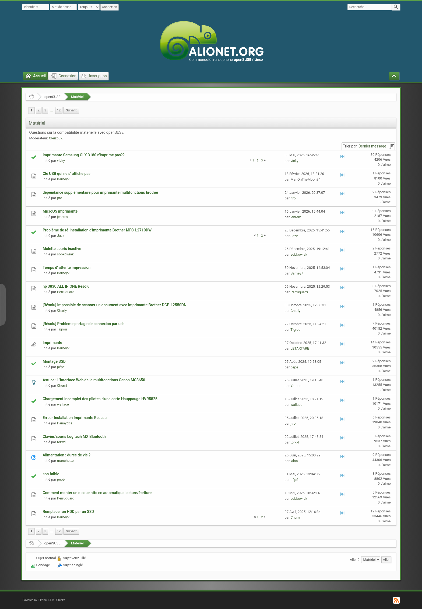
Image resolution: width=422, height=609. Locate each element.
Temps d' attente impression (66, 267)
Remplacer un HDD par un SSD (68, 511)
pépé (61, 367)
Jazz (60, 236)
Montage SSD (54, 361)
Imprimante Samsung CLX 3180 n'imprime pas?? (83, 155)
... (51, 110)
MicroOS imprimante (60, 211)
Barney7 (63, 179)
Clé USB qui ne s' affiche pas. (67, 173)
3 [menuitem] (45, 110)
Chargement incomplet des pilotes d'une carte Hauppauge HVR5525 (100, 399)
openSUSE (52, 97)
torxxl (61, 442)
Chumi (62, 385)
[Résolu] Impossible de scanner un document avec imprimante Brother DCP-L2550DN (114, 305)
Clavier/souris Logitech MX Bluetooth (74, 436)
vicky (61, 161)
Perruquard (65, 292)
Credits (60, 600)
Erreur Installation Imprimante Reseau (75, 418)
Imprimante (52, 342)
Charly (62, 310)
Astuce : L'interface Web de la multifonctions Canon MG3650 (94, 380)
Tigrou (62, 329)
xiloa (294, 461)
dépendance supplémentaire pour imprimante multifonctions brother (100, 192)
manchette (65, 461)
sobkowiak (65, 254)
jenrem (62, 217)
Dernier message (372, 146)
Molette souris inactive (62, 249)
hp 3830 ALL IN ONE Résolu (66, 286)
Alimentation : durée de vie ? (66, 455)
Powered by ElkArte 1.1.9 (38, 600)
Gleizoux (55, 138)
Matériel (77, 97)
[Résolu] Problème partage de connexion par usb (83, 324)
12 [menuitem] (59, 110)
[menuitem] (51, 110)
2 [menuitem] (39, 110)
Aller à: (355, 559)
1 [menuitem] (31, 110)
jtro (59, 198)
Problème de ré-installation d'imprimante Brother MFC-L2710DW (97, 230)
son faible (51, 474)
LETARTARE (299, 348)
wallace (63, 404)
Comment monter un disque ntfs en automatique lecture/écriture (97, 493)
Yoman (295, 386)
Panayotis (64, 423)
